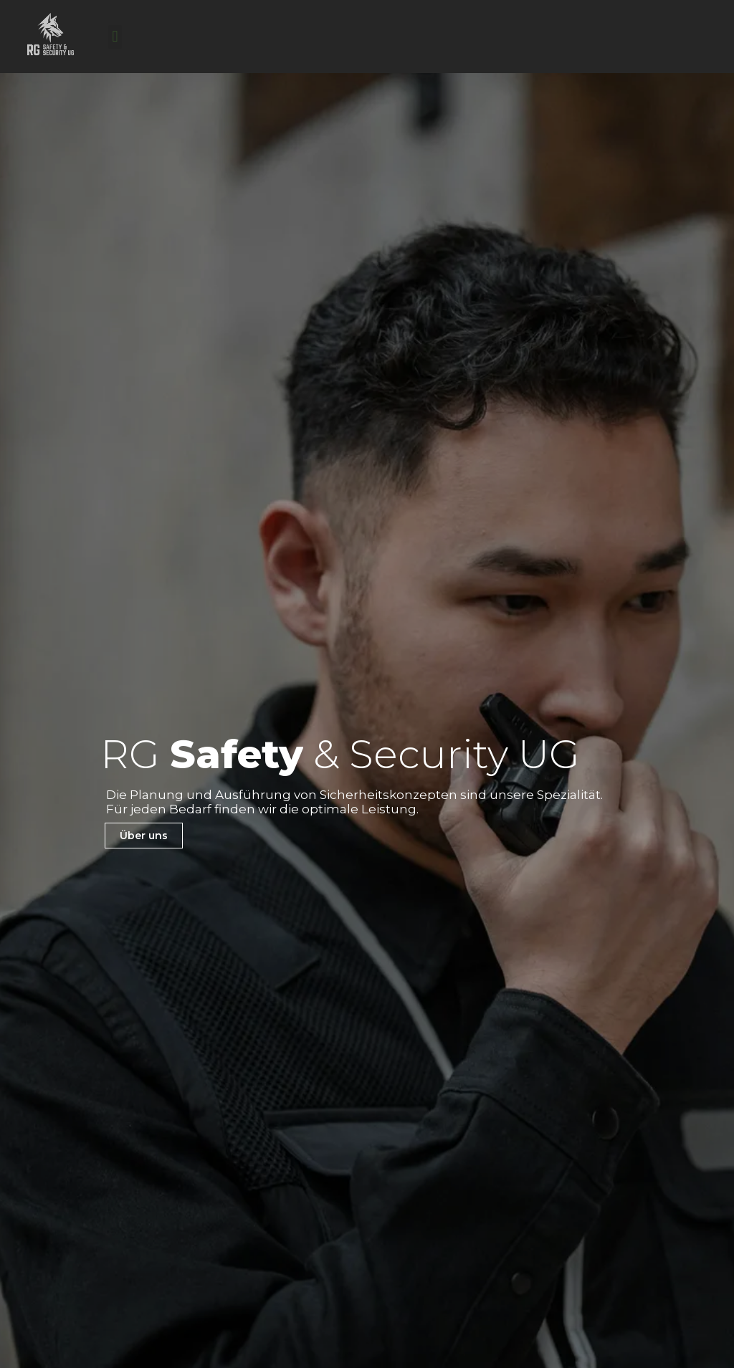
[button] (115, 37)
